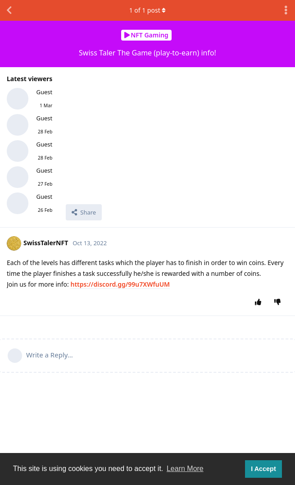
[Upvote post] (260, 302)
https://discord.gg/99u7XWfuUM (120, 284)
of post (147, 10)
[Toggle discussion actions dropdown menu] (286, 10)
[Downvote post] (279, 302)
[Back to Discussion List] (9, 10)
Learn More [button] (185, 468)
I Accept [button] (263, 468)
